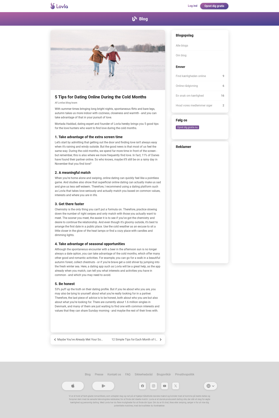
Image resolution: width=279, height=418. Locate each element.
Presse (99, 374)
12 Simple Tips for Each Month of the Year (137, 339)
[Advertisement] (200, 205)
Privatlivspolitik (184, 374)
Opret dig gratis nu (187, 127)
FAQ (127, 374)
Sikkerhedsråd (143, 374)
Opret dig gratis (214, 6)
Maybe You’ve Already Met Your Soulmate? (78, 339)
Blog (88, 374)
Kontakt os (114, 374)
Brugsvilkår (164, 374)
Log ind (192, 5)
